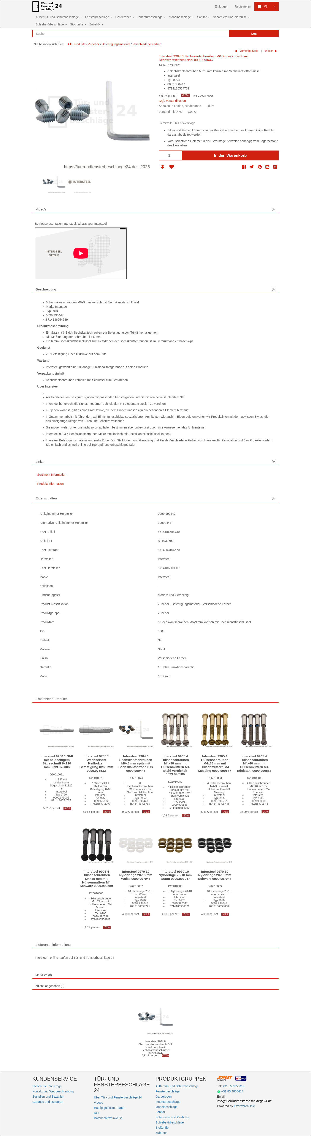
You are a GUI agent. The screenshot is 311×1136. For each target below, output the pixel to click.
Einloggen (221, 6)
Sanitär (203, 17)
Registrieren (243, 6)
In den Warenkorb (230, 155)
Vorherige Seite (248, 50)
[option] (54, 182)
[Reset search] (217, 33)
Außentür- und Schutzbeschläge (59, 17)
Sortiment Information (51, 474)
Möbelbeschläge (181, 17)
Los (254, 33)
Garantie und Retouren (47, 1101)
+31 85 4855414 (234, 1086)
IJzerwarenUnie (244, 1106)
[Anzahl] (170, 155)
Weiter (268, 50)
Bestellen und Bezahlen (48, 1096)
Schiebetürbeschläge (51, 24)
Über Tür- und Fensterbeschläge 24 (118, 1097)
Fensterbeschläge (98, 17)
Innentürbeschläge (152, 17)
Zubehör (96, 24)
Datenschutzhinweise (108, 1118)
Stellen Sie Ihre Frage (47, 1086)
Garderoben (125, 17)
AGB (97, 1113)
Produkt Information (50, 483)
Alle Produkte (77, 44)
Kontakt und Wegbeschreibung (53, 1091)
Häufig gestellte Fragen (109, 1107)
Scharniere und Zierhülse (231, 17)
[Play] (80, 253)
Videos (98, 1102)
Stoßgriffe (78, 24)
